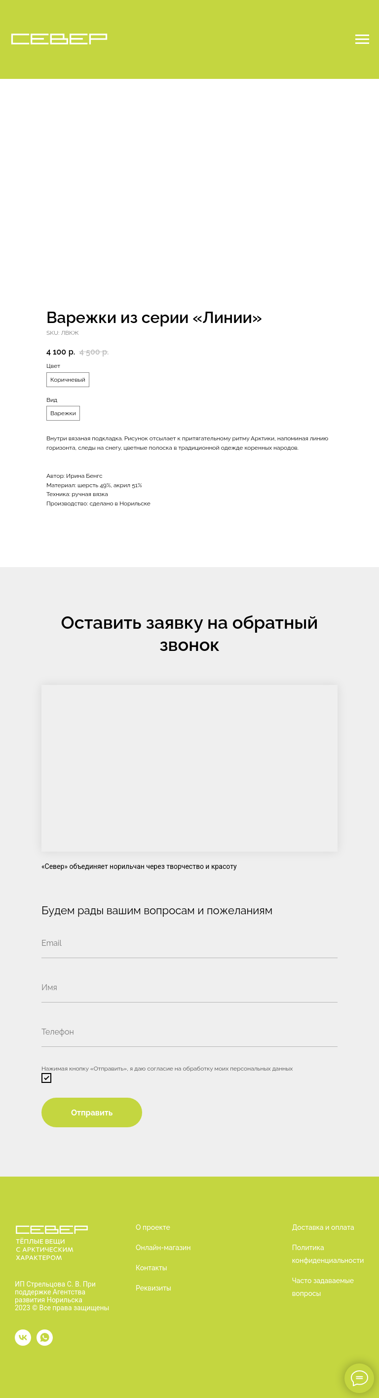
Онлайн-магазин (163, 1248)
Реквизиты (153, 1288)
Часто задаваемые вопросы (323, 1287)
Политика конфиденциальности (328, 1254)
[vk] (23, 1337)
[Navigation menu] (362, 39)
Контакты (151, 1268)
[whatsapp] (45, 1337)
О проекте (153, 1227)
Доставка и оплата (323, 1227)
